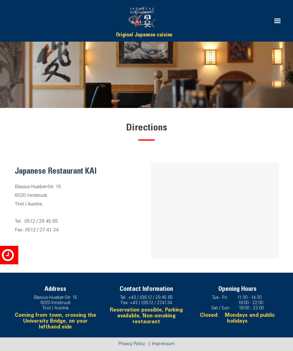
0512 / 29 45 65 (41, 221)
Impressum (163, 344)
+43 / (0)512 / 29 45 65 (150, 298)
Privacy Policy (131, 344)
